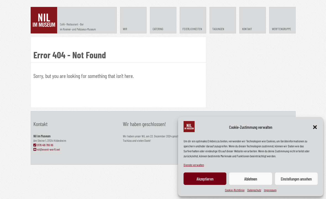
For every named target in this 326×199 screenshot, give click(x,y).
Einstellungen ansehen (296, 178)
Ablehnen (250, 178)
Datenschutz (254, 190)
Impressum (270, 190)
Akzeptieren (205, 178)
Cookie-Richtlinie (235, 190)
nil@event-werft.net (46, 149)
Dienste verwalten (194, 165)
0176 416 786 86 (43, 145)
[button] (315, 127)
